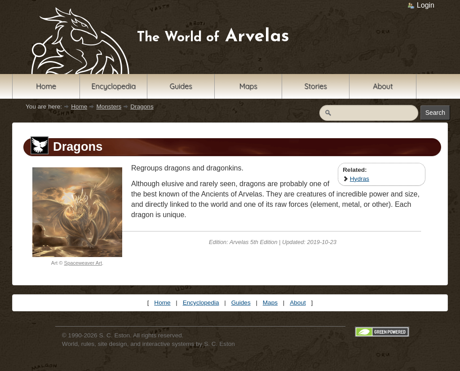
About (383, 86)
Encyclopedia (113, 86)
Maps (248, 86)
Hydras (359, 178)
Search (435, 112)
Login (420, 5)
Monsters (108, 106)
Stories (315, 86)
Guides (181, 86)
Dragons (141, 106)
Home (46, 86)
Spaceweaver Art (83, 263)
